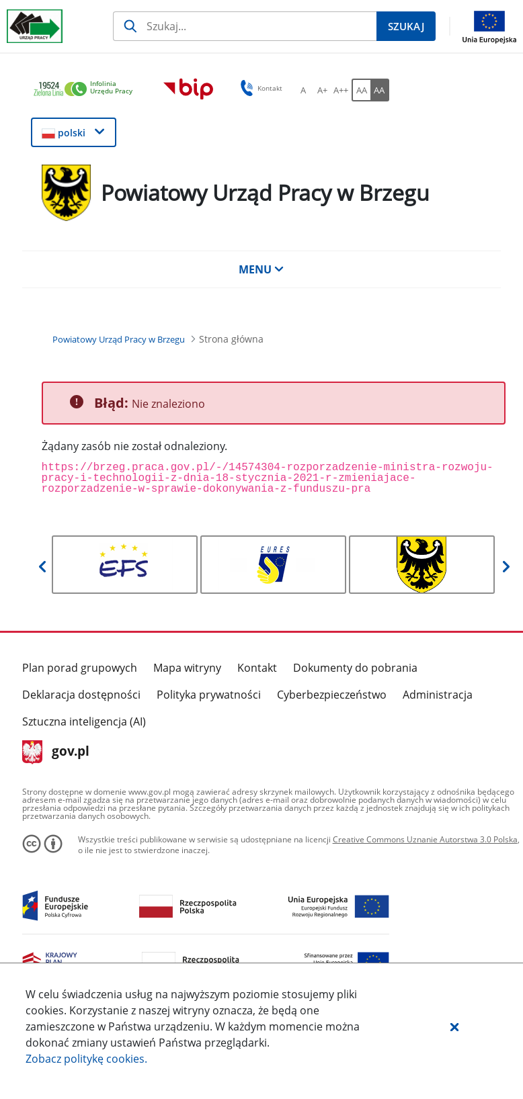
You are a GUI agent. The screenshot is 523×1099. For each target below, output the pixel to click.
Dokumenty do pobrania (355, 667)
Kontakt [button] (259, 88)
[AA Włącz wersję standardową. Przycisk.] (361, 90)
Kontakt (257, 667)
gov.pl (56, 752)
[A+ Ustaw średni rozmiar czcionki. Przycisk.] (322, 90)
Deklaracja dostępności (81, 694)
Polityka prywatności (209, 694)
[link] (86, 89)
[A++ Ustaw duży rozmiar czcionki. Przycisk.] (341, 90)
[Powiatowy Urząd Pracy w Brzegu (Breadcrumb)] (118, 339)
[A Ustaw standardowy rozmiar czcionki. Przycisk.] (303, 90)
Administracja (438, 694)
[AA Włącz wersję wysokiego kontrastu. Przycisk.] (379, 90)
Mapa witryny (187, 667)
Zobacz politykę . (86, 1058)
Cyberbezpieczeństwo (332, 694)
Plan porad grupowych (79, 667)
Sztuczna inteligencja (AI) (84, 721)
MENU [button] (261, 269)
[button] (454, 1026)
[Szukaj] (244, 26)
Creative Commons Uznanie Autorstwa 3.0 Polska (425, 839)
